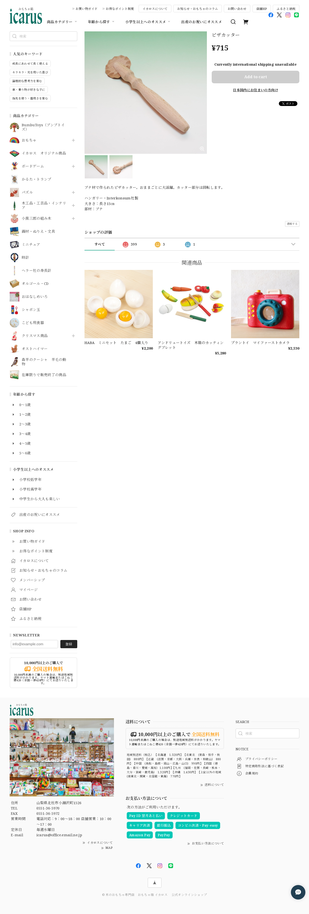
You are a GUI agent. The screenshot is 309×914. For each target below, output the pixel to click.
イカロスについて (155, 9)
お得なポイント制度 (120, 9)
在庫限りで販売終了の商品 (44, 375)
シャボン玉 (31, 310)
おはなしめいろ (35, 297)
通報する (292, 223)
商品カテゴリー (62, 21)
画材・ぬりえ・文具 (38, 231)
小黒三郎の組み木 (36, 218)
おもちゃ (29, 140)
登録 (68, 644)
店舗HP (261, 9)
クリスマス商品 (35, 336)
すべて (99, 244)
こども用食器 (33, 323)
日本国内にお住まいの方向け (255, 90)
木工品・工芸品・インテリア (44, 205)
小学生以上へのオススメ (148, 21)
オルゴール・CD (35, 283)
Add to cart (255, 76)
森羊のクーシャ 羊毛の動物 (44, 362)
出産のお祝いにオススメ (201, 21)
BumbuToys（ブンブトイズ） (43, 127)
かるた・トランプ (36, 179)
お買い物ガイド (87, 9)
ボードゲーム (33, 166)
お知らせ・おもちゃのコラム (197, 9)
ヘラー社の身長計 (36, 270)
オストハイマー (35, 349)
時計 (25, 257)
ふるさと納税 (286, 9)
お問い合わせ (237, 9)
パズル (27, 192)
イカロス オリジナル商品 (44, 153)
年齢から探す (102, 21)
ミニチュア (31, 244)
